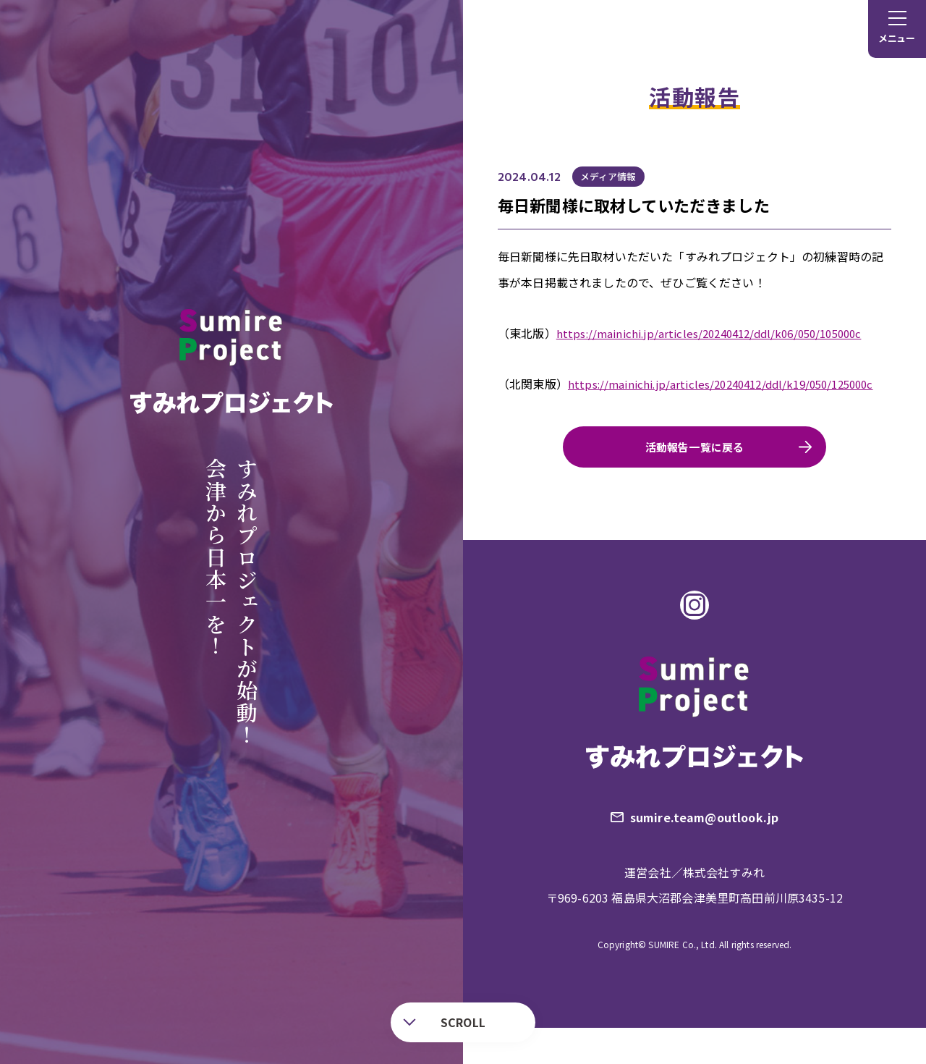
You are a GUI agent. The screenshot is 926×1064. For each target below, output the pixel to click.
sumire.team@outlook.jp (707, 850)
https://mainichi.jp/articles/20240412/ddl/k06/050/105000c (719, 333)
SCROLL (444, 1022)
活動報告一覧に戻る (694, 472)
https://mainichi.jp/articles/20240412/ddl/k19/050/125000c (661, 409)
